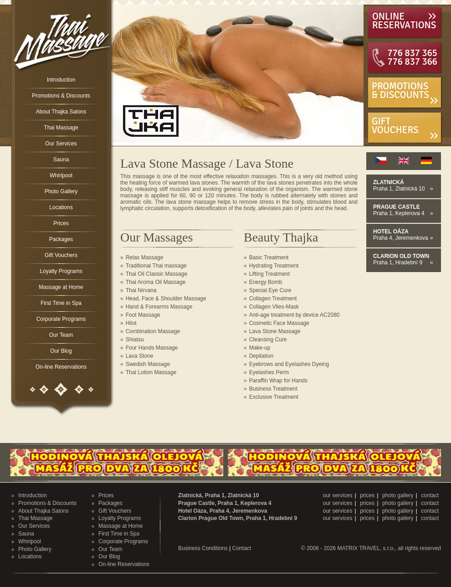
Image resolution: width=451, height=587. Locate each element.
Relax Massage (145, 257)
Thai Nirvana (141, 290)
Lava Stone (140, 356)
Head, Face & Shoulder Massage (166, 298)
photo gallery (398, 495)
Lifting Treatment (269, 274)
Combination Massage (153, 331)
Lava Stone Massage (275, 331)
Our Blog (61, 351)
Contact (241, 548)
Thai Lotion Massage (151, 372)
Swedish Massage (148, 364)
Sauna (61, 159)
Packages (61, 239)
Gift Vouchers (61, 255)
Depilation (261, 356)
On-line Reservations (61, 367)
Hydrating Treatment (274, 266)
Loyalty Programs (61, 271)
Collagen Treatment (273, 298)
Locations (60, 207)
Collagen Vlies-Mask (274, 307)
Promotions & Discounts (61, 96)
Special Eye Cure (270, 290)
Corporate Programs (61, 319)
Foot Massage (143, 315)
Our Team (61, 335)
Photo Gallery (61, 191)
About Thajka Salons (61, 111)
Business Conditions (203, 548)
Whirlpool (61, 175)
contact (430, 495)
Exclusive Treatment (273, 397)
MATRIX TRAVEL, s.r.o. (366, 548)
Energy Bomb (265, 282)
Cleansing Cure (268, 339)
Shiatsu (135, 339)
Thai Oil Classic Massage (156, 274)
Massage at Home (61, 287)
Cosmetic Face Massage (279, 323)
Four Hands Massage (152, 348)
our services (338, 495)
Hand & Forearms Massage (159, 307)
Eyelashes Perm (269, 372)
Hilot (131, 323)
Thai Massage (61, 127)
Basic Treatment (269, 257)
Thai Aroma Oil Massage (155, 282)
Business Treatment (273, 389)
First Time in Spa (61, 303)
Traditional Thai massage (156, 266)
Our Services (61, 143)
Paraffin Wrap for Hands (278, 380)
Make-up (260, 348)
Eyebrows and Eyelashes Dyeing (289, 364)
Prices (60, 223)
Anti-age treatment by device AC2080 (294, 315)
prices (367, 495)
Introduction (61, 80)
